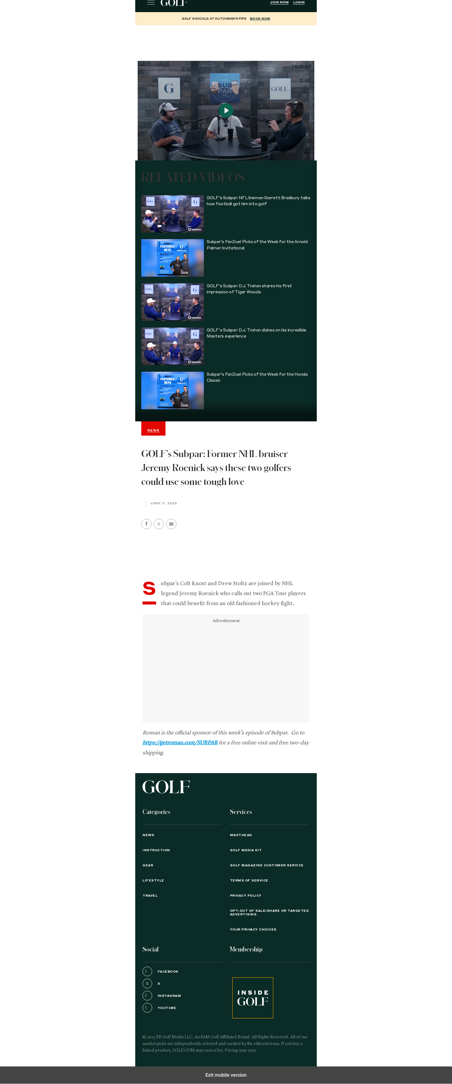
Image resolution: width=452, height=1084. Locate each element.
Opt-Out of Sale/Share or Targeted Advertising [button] (269, 912)
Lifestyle (153, 880)
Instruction (156, 850)
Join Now (279, 2)
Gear (147, 865)
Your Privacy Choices (253, 929)
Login (299, 2)
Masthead (241, 835)
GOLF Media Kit (246, 850)
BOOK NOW (260, 18)
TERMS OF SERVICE (249, 880)
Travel (150, 895)
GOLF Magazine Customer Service (267, 865)
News (148, 835)
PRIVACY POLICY (246, 895)
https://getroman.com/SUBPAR (180, 743)
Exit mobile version (226, 1075)
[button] (159, 524)
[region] (226, 40)
